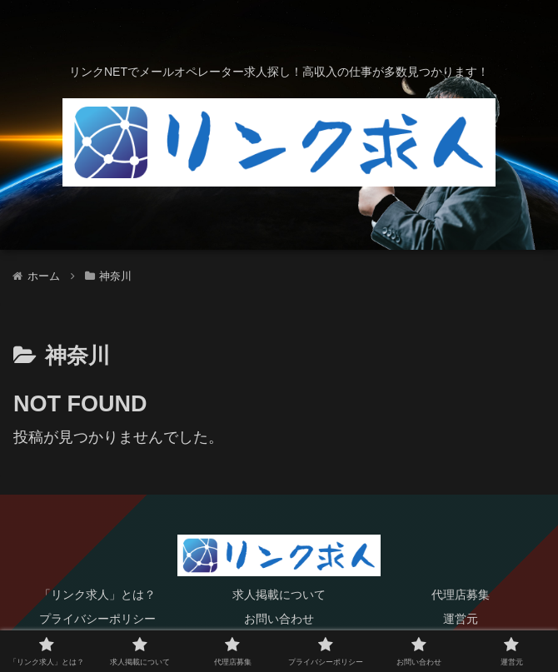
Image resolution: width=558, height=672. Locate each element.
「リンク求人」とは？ (97, 594)
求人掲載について (279, 594)
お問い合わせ (279, 618)
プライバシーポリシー (97, 618)
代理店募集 (460, 594)
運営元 (460, 618)
